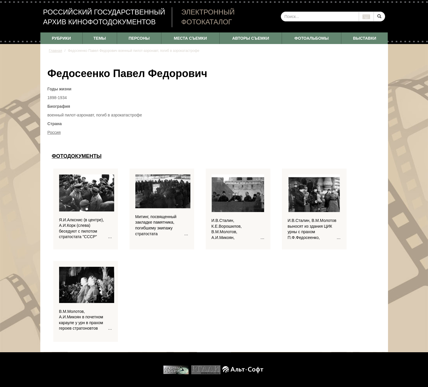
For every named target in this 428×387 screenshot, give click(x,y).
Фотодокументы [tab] (77, 156)
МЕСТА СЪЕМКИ (190, 38)
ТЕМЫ (99, 38)
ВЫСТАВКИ (364, 38)
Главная (55, 51)
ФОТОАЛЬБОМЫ (311, 38)
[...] (320, 16)
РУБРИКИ (61, 38)
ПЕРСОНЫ (139, 38)
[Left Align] (379, 16)
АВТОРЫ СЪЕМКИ (250, 38)
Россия (54, 132)
